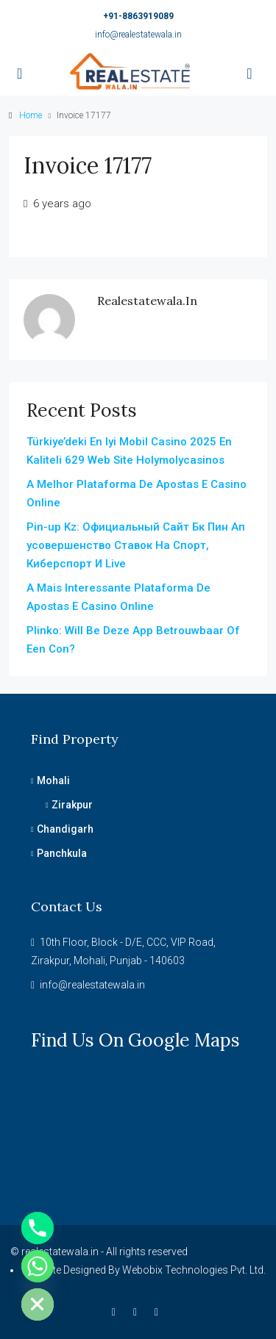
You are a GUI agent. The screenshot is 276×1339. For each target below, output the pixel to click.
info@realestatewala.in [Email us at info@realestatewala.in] (92, 985)
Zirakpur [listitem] (69, 805)
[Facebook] (116, 1312)
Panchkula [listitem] (59, 853)
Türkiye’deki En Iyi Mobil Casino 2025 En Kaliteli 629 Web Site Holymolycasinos (129, 451)
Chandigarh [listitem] (62, 829)
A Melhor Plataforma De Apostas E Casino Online (136, 493)
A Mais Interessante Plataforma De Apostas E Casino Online (118, 597)
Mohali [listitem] (50, 780)
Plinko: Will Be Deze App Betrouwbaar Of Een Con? (133, 640)
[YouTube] (159, 1312)
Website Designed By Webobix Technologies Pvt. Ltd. (145, 1270)
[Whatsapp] (37, 1266)
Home (30, 115)
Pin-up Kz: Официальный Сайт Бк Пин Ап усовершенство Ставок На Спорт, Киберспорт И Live (135, 545)
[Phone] (37, 1228)
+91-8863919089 (138, 16)
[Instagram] (138, 1312)
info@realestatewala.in (138, 34)
